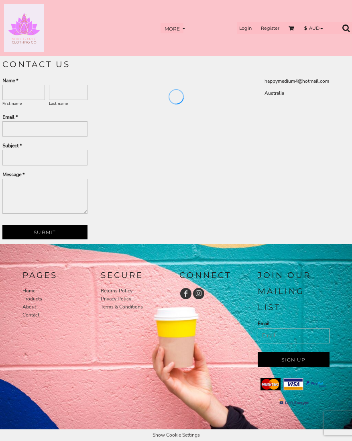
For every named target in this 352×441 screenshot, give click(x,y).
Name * (10, 81)
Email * (10, 117)
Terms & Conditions (122, 307)
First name (12, 103)
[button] (291, 28)
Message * (13, 175)
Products (32, 299)
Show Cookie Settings (176, 435)
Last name (58, 103)
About (29, 307)
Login (245, 28)
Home (28, 291)
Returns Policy (116, 291)
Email (264, 324)
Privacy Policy (116, 299)
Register (270, 28)
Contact (30, 315)
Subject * (12, 146)
